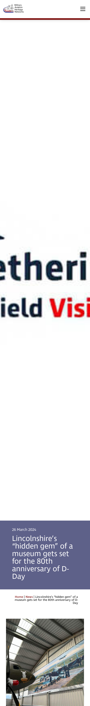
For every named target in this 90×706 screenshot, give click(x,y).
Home (19, 597)
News (29, 597)
